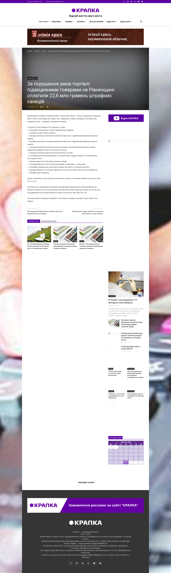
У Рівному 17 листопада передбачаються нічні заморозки (116, 396)
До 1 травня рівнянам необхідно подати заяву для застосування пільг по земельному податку (38, 246)
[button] (141, 21)
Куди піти (111, 22)
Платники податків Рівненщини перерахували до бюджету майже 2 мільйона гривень (65, 246)
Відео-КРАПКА (126, 118)
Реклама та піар (86, 482)
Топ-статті (44, 22)
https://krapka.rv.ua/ (100, 543)
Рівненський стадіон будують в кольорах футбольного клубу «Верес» (87, 212)
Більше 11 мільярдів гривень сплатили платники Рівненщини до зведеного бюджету (91, 246)
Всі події (126, 472)
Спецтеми (57, 22)
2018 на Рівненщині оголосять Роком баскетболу (114, 373)
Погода (111, 391)
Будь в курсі (126, 22)
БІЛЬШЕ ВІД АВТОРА (48, 221)
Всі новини (115, 416)
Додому (29, 51)
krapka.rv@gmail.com (95, 555)
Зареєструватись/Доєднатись (55, 1)
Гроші (35, 78)
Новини (69, 22)
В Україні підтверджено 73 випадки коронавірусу (122, 301)
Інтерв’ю (81, 22)
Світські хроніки (96, 22)
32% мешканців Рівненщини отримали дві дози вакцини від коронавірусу (44, 212)
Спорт (111, 369)
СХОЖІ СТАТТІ (34, 221)
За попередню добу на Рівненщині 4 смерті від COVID (135, 396)
